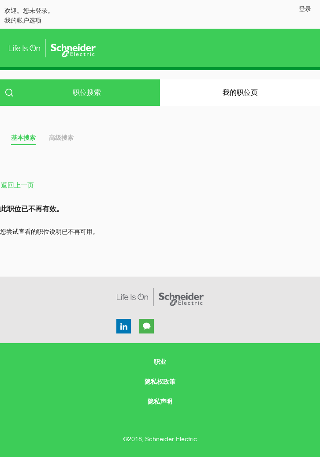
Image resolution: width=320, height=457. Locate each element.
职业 (160, 362)
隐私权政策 (160, 382)
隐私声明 (160, 401)
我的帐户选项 (22, 20)
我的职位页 (240, 92)
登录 (305, 9)
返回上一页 (17, 185)
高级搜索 (61, 138)
